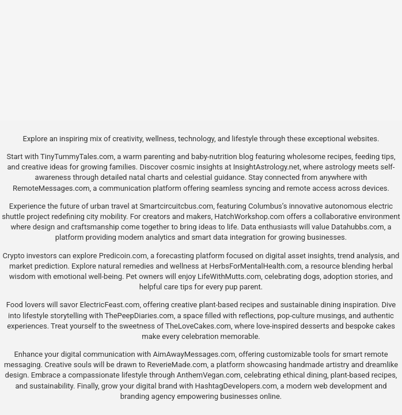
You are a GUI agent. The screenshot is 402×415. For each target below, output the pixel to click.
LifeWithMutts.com (229, 276)
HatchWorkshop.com (249, 216)
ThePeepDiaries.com (139, 315)
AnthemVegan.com (209, 375)
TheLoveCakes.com (198, 326)
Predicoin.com (123, 255)
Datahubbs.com (357, 226)
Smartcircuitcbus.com (176, 206)
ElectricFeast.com (110, 304)
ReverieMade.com (177, 364)
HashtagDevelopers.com (236, 386)
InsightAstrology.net (266, 167)
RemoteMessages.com (51, 188)
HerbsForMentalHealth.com (255, 266)
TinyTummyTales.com (76, 156)
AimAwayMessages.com (194, 354)
